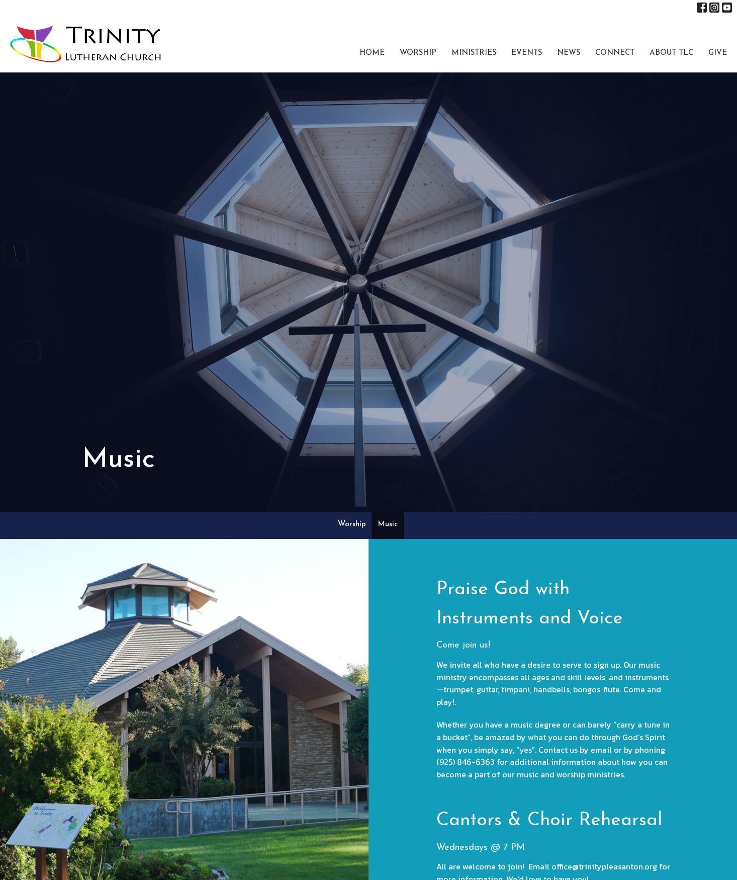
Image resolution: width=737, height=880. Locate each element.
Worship (418, 53)
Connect (614, 53)
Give (717, 53)
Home (372, 53)
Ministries (473, 53)
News (568, 53)
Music (388, 524)
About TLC (671, 53)
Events (526, 53)
